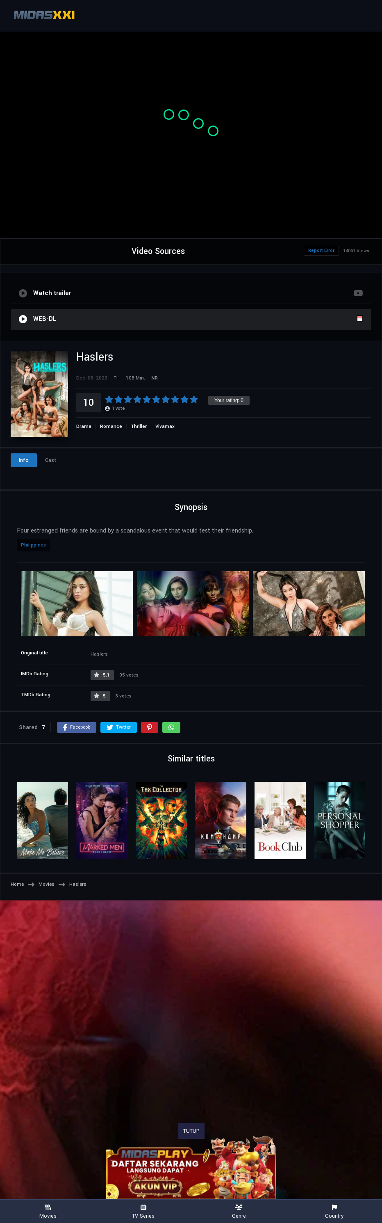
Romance (111, 426)
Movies (48, 1212)
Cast (51, 460)
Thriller (139, 426)
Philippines (33, 545)
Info (24, 460)
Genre (238, 1212)
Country (334, 1212)
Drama (83, 426)
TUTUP (191, 1131)
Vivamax (165, 426)
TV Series (143, 1212)
